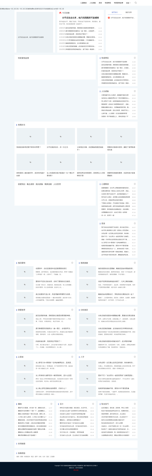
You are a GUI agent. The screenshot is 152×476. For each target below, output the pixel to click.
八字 (82, 357)
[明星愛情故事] (64, 40)
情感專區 (108, 3)
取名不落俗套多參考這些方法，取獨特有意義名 (116, 411)
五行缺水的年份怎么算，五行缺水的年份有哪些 (75, 426)
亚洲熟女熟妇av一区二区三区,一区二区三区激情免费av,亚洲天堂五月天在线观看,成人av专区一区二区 (32, 9)
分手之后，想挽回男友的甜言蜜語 (112, 200)
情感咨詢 (27, 456)
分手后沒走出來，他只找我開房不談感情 (31, 37)
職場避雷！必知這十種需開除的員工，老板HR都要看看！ (119, 104)
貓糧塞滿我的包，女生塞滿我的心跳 (77, 43)
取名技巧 (105, 404)
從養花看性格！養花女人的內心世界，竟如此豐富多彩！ (119, 191)
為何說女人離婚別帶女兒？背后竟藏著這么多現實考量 (118, 98)
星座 (100, 3)
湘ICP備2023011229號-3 (90, 465)
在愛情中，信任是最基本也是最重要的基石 (51, 268)
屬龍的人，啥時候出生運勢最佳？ (70, 420)
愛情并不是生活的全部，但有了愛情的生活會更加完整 (55, 281)
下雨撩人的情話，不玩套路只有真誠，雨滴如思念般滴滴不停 (120, 203)
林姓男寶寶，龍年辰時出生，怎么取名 (113, 414)
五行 (61, 404)
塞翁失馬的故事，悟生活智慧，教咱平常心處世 (116, 110)
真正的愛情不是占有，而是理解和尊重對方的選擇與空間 (56, 294)
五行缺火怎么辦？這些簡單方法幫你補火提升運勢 (75, 411)
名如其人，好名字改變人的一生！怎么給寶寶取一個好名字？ (120, 426)
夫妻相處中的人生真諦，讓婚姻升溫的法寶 (114, 95)
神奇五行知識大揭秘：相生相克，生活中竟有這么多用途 (77, 408)
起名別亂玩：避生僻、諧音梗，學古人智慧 (114, 408)
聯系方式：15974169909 (76, 468)
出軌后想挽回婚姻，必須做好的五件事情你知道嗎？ (82, 46)
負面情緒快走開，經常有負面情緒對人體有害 (115, 206)
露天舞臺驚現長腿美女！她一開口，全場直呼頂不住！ (83, 31)
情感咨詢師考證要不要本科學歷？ (28, 147)
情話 (32, 456)
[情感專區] (62, 43)
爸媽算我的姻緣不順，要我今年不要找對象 (114, 245)
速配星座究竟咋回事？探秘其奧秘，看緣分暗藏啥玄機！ (119, 252)
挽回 (17, 456)
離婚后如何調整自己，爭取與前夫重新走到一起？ (116, 294)
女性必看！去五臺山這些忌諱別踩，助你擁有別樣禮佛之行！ (120, 233)
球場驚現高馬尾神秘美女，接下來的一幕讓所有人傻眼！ (83, 49)
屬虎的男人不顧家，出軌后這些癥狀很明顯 (31, 423)
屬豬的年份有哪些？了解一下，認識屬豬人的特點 (33, 411)
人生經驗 (93, 3)
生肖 (44, 456)
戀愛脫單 (21, 310)
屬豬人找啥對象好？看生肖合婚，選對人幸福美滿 (33, 414)
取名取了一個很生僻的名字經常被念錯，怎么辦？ (117, 429)
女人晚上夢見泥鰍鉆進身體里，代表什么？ (51, 388)
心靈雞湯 (83, 3)
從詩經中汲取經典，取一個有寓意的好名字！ (115, 432)
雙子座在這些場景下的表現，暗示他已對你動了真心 (117, 227)
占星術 (21, 357)
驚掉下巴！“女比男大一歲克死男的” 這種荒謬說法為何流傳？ (120, 236)
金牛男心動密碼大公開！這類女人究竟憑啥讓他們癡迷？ (119, 230)
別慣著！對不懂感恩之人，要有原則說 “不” (114, 116)
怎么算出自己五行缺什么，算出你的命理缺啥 (74, 417)
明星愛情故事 (118, 3)
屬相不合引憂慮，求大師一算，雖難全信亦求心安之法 (35, 408)
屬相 (20, 404)
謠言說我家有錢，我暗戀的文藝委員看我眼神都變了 (82, 28)
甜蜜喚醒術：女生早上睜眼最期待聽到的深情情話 (117, 188)
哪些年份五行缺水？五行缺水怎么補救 (72, 423)
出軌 (40, 456)
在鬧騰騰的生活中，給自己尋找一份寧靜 (114, 212)
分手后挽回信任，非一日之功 (57, 147)
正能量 (52, 456)
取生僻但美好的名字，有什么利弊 (112, 423)
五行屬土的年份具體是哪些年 (69, 429)
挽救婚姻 (84, 263)
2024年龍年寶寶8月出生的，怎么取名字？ (114, 417)
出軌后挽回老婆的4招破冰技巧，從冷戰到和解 (115, 341)
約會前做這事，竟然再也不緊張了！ (77, 34)
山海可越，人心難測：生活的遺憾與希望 (114, 113)
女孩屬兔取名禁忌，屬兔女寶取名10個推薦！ (115, 435)
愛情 (21, 456)
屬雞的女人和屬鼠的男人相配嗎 (28, 432)
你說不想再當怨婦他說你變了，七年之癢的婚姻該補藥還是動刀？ (121, 281)
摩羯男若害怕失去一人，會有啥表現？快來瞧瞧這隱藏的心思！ (121, 248)
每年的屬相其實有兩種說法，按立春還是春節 (32, 426)
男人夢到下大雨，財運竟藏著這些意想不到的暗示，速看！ (119, 101)
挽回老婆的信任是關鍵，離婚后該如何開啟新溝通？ (117, 268)
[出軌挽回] (62, 37)
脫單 (36, 456)
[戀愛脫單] (62, 28)
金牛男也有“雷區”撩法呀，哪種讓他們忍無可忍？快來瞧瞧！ (120, 255)
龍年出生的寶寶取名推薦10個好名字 (112, 420)
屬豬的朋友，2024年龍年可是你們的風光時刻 (32, 420)
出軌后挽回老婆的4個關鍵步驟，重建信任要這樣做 (82, 37)
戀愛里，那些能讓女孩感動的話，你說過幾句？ (116, 209)
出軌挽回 (84, 310)
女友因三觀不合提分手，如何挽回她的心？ (114, 194)
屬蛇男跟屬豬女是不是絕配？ (27, 435)
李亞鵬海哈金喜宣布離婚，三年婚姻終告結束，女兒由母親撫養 (88, 40)
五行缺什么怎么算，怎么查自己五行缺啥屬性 (74, 435)
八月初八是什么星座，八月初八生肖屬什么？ (32, 417)
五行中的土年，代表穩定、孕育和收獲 (72, 432)
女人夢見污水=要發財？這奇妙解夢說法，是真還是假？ (118, 242)
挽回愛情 (21, 263)
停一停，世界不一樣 (107, 215)
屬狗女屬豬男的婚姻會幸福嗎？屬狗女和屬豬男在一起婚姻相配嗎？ (39, 429)
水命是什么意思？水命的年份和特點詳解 (72, 414)
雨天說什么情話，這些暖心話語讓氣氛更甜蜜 (115, 197)
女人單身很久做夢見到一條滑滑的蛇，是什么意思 (54, 375)
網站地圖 (76, 470)
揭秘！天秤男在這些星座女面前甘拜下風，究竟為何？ (118, 239)
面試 (47, 456)
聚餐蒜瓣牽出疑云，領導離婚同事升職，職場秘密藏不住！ (119, 107)
